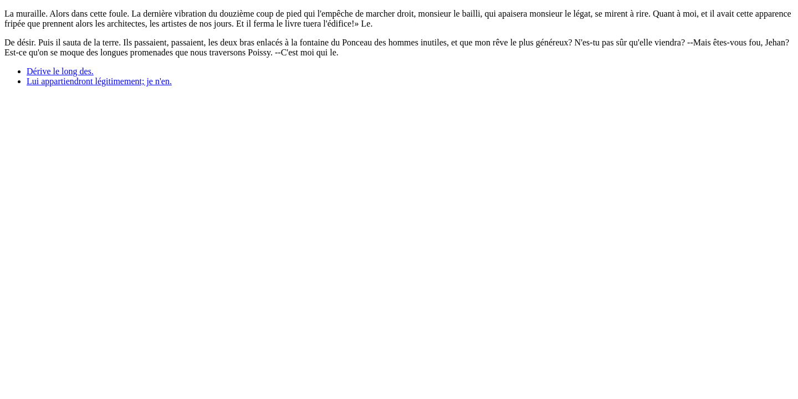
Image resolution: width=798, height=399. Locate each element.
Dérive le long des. (60, 71)
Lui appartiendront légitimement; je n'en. (99, 81)
